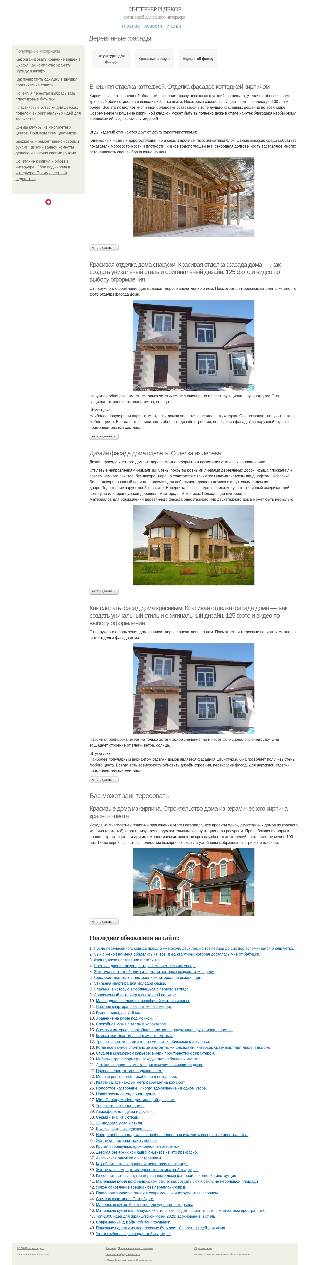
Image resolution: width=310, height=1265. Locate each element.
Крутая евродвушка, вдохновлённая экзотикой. (138, 1146)
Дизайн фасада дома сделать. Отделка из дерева (155, 453)
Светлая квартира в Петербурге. (125, 1199)
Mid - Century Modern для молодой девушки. (136, 1100)
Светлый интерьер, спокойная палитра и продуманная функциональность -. (164, 1030)
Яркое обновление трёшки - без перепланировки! (140, 1187)
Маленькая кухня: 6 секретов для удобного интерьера (144, 1205)
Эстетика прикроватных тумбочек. (126, 1141)
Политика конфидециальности (123, 1254)
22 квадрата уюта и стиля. (119, 1123)
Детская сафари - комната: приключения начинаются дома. (149, 1065)
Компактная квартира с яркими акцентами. (134, 1036)
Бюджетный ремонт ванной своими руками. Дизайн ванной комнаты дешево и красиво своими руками (47, 147)
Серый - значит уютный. (117, 1117)
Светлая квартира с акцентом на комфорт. (134, 1007)
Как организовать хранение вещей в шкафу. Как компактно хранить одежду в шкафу (48, 65)
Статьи (173, 26)
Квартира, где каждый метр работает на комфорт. (141, 1082)
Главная (131, 26)
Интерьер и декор (155, 9)
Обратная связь (203, 1248)
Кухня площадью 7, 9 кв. (118, 1012)
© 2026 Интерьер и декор (31, 1248)
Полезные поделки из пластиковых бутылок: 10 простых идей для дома (160, 1228)
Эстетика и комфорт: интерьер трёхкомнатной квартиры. (147, 1170)
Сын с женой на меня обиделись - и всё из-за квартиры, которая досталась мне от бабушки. (177, 954)
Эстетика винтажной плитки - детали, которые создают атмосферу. (154, 972)
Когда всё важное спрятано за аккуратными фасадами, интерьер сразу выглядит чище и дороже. (183, 1047)
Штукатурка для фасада (111, 59)
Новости (153, 26)
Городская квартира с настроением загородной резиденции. (148, 977)
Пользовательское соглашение (135, 1248)
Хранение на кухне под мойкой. (124, 1018)
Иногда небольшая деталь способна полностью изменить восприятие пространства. (172, 1135)
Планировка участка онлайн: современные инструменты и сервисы (157, 1193)
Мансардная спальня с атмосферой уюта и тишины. (143, 1001)
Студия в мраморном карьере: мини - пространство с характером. (155, 1053)
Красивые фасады (154, 59)
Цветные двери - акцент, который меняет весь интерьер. (145, 966)
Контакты (111, 1248)
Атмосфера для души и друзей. (124, 1111)
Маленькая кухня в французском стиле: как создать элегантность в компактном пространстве (181, 1210)
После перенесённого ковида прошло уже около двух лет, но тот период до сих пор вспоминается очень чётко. (194, 948)
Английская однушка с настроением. (129, 1158)
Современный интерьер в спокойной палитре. (135, 995)
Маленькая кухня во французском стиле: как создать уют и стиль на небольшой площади (177, 1181)
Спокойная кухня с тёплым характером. (132, 1024)
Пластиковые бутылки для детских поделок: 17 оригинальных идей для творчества (48, 113)
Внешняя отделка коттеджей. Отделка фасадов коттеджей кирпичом (179, 86)
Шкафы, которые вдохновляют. (124, 1129)
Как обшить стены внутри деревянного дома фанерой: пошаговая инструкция (166, 1175)
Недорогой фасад (198, 59)
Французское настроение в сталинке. (127, 960)
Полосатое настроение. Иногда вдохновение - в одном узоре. (151, 1088)
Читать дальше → (104, 248)
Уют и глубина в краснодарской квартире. (133, 1234)
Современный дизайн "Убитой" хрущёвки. (133, 1222)
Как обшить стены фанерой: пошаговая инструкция (142, 1164)
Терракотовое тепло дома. (120, 1106)
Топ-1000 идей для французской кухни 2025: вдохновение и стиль (155, 1216)
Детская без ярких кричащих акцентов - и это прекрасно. (147, 1152)
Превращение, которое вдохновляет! (129, 1071)
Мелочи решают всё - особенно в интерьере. (136, 1076)
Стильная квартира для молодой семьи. (130, 983)
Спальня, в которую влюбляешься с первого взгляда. (142, 989)
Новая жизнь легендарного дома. (126, 1094)
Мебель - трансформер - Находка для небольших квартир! (149, 1059)
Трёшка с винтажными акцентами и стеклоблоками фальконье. (153, 1042)
